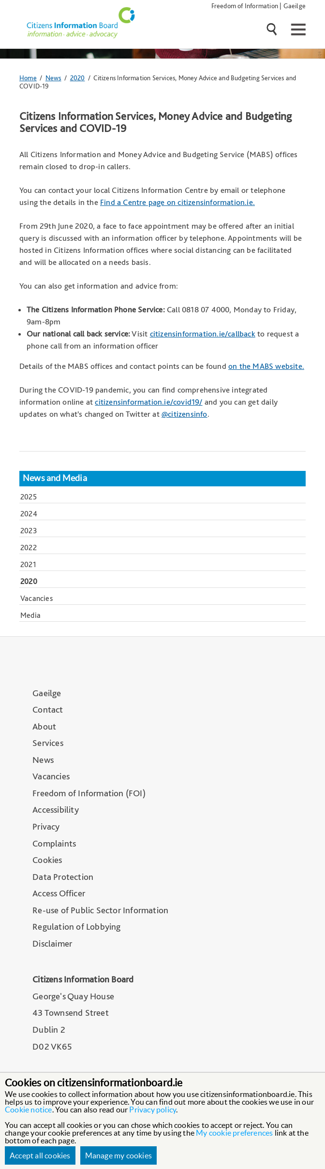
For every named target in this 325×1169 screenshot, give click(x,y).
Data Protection (62, 876)
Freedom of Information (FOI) (89, 793)
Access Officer (58, 893)
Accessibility (55, 809)
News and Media (55, 478)
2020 (77, 77)
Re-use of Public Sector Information (100, 910)
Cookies (47, 859)
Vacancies (36, 598)
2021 (28, 564)
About (44, 726)
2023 (28, 530)
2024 (28, 513)
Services (47, 742)
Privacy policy (152, 1109)
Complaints (54, 843)
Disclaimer (52, 943)
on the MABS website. (266, 366)
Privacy (45, 826)
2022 (28, 547)
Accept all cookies (40, 1155)
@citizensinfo (184, 414)
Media (30, 615)
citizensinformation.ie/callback (202, 333)
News (53, 77)
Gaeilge (294, 5)
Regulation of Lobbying (76, 926)
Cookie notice (28, 1109)
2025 (28, 496)
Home (28, 77)
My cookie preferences (234, 1132)
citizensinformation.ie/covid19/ (148, 402)
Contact (47, 709)
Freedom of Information (244, 5)
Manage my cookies (118, 1155)
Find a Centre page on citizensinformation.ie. (177, 202)
